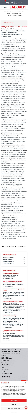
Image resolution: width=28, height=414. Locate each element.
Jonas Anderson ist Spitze (9, 315)
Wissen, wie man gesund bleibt (11, 273)
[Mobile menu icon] (4, 7)
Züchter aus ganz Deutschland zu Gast (13, 301)
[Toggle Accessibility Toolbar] (26, 408)
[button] (26, 383)
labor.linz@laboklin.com (14, 4)
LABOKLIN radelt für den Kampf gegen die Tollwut (14, 289)
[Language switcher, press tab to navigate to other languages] (8, 1)
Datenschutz (14, 412)
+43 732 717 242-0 (19, 1)
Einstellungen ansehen (14, 408)
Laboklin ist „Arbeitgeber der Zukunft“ (13, 281)
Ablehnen (14, 404)
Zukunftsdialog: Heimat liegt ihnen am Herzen (13, 331)
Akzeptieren (14, 400)
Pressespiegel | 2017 (12, 246)
